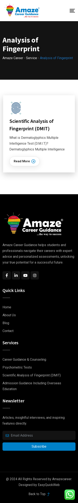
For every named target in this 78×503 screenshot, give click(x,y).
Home (6, 307)
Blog (5, 323)
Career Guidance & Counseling (24, 359)
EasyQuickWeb (49, 485)
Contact (8, 331)
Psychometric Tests (17, 367)
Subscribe (39, 446)
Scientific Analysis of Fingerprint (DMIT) (31, 375)
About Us (9, 315)
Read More (24, 161)
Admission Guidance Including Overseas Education (31, 386)
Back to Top (39, 494)
